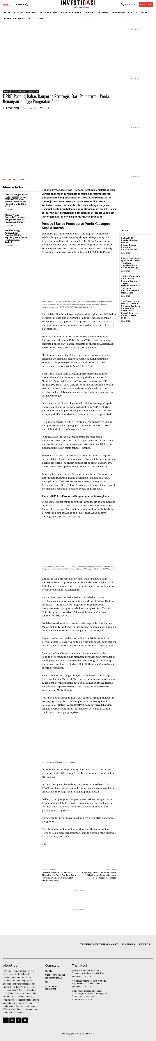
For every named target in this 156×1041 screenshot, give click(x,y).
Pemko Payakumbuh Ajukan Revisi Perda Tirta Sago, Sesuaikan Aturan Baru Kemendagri (131, 263)
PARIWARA (33, 91)
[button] (22, 4)
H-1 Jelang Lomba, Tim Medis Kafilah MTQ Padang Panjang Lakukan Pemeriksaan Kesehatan (99, 875)
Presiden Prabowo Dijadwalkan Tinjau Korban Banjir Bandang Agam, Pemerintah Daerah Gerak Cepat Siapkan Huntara (59, 876)
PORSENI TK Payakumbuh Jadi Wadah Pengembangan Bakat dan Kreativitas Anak (129, 243)
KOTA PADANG (19, 91)
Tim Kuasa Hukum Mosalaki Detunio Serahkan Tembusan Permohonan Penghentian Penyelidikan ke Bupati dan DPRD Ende (131, 309)
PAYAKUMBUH (76, 976)
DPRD (7, 91)
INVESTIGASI (12, 108)
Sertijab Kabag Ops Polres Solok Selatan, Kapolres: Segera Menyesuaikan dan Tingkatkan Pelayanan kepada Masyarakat (130, 284)
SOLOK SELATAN (77, 999)
